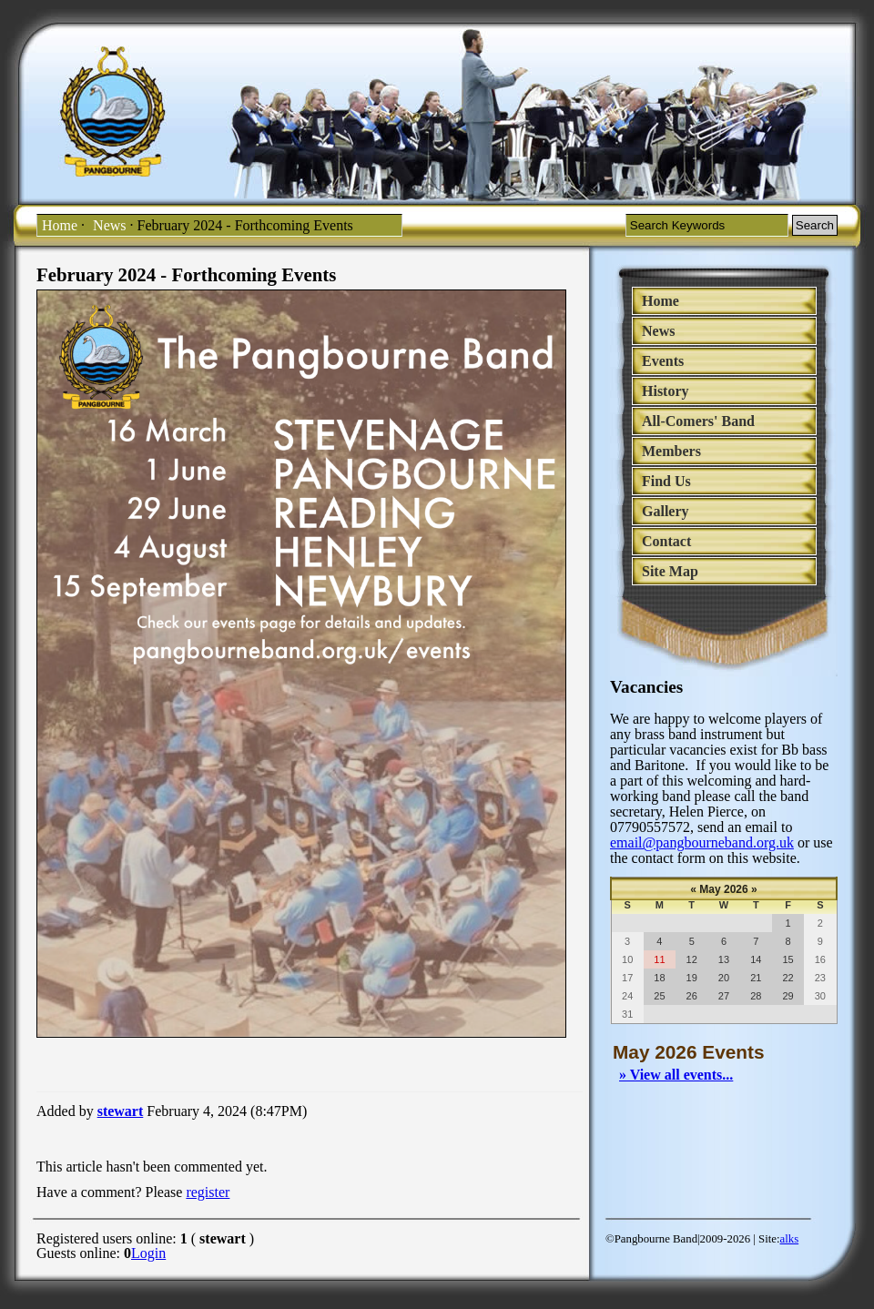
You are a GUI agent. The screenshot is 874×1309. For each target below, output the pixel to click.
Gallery (665, 511)
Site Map (670, 571)
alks (789, 1239)
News (109, 225)
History (665, 391)
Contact (666, 541)
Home (59, 225)
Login (148, 1253)
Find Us (666, 481)
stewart (120, 1111)
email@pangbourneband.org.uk (702, 842)
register (207, 1192)
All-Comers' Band (698, 421)
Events (663, 361)
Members (671, 451)
